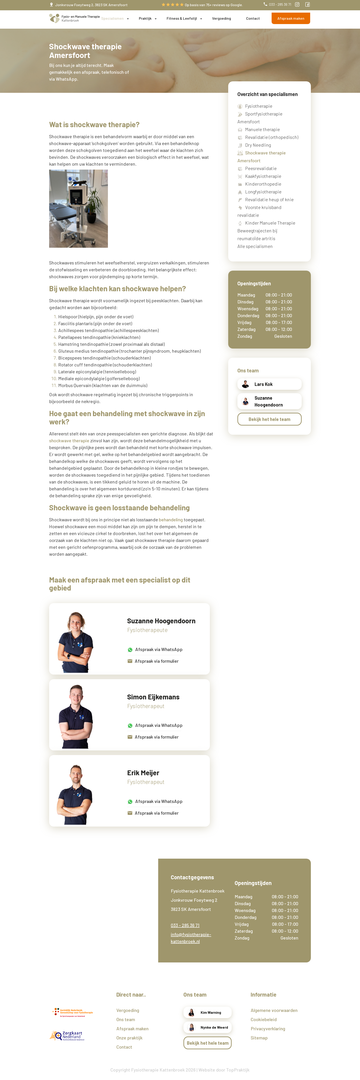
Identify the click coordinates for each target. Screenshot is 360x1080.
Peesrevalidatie (261, 168)
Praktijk (145, 18)
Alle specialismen (255, 246)
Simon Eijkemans (153, 697)
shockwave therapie (69, 440)
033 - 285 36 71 (277, 4)
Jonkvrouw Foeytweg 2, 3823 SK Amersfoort (88, 5)
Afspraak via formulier (153, 661)
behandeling (171, 519)
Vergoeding (221, 18)
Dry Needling (258, 145)
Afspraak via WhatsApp (155, 649)
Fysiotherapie (258, 106)
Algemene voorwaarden (274, 1010)
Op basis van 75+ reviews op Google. (202, 5)
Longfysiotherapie (263, 191)
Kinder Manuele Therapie (270, 222)
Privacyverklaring (268, 1028)
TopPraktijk (238, 1069)
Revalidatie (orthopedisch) (271, 137)
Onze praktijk (129, 1037)
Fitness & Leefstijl (182, 18)
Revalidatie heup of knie (269, 199)
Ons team (125, 1019)
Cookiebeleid (264, 1019)
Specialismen (112, 18)
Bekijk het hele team (269, 419)
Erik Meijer (143, 772)
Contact (253, 18)
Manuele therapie (262, 129)
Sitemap (259, 1037)
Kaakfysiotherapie (263, 176)
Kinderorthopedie (263, 184)
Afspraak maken (290, 18)
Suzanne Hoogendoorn (161, 620)
